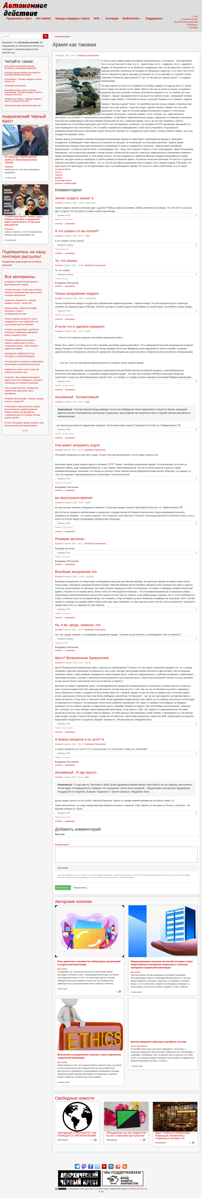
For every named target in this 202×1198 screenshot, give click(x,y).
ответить (59, 223)
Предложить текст (19, 18)
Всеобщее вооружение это (76, 572)
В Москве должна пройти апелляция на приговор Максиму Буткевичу (22, 73)
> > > (25, 430)
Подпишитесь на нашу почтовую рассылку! (24, 254)
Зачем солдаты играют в (74, 198)
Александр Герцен (63, 180)
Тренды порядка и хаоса (72, 18)
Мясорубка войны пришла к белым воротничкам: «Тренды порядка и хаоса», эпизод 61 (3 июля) (23, 92)
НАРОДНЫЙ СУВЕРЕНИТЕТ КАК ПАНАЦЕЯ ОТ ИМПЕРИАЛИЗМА (77, 1134)
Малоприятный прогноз (15, 86)
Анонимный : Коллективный (76, 397)
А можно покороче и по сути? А (79, 739)
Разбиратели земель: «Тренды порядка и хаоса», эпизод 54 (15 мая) (23, 100)
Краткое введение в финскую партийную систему (158, 1042)
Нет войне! (43, 18)
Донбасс (59, 178)
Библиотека (132, 18)
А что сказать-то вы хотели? (77, 231)
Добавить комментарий (65, 183)
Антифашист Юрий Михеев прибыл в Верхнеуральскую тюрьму (20, 159)
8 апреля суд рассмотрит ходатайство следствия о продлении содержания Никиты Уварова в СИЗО (21, 332)
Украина (58, 175)
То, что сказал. (66, 260)
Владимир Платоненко (88, 55)
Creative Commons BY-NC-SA (133, 1189)
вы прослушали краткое (73, 498)
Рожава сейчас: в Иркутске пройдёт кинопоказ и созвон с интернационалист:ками (20, 311)
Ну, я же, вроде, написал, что (78, 625)
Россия (58, 172)
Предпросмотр (80, 887)
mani (87, 236)
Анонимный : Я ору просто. (76, 772)
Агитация (111, 18)
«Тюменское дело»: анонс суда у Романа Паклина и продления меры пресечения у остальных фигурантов (23, 220)
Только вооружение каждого (77, 293)
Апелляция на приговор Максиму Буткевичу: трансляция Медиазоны (20, 67)
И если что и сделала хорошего (80, 326)
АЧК (97, 18)
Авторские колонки (73, 901)
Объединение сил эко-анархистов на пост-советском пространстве (126, 1134)
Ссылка (58, 203)
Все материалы (19, 276)
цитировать (70, 223)
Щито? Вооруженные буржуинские (82, 658)
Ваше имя (60, 834)
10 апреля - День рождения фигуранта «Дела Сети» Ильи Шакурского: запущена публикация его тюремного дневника (23, 380)
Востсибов (62, 969)
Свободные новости (74, 1098)
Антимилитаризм (62, 36)
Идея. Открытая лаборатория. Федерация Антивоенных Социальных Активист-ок (172, 1135)
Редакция (8, 167)
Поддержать (154, 18)
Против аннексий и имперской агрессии (22, 105)
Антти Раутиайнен (139, 1046)
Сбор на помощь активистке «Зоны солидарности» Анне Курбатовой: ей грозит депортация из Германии (21, 322)
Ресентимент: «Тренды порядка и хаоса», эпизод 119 (23, 80)
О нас (101, 1191)
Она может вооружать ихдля (77, 445)
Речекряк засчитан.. (71, 539)
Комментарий (62, 845)
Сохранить (62, 887)
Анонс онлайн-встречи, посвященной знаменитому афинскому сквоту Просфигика (21, 391)
